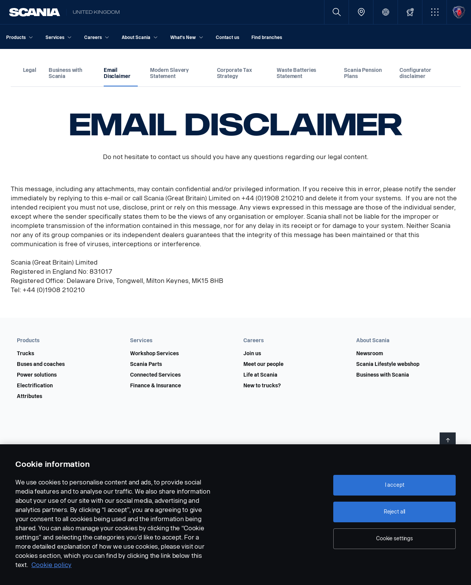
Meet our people (263, 364)
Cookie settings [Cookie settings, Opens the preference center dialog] (394, 538)
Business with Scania (382, 375)
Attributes (29, 396)
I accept (394, 485)
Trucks (25, 354)
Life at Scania (260, 375)
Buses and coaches (41, 364)
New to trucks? (262, 386)
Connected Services (155, 375)
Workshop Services (154, 354)
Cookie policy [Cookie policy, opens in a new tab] (51, 565)
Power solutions (37, 375)
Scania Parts (146, 364)
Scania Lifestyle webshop (387, 364)
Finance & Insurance (155, 386)
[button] (434, 12)
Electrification (35, 386)
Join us (252, 354)
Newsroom (369, 354)
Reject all (395, 512)
